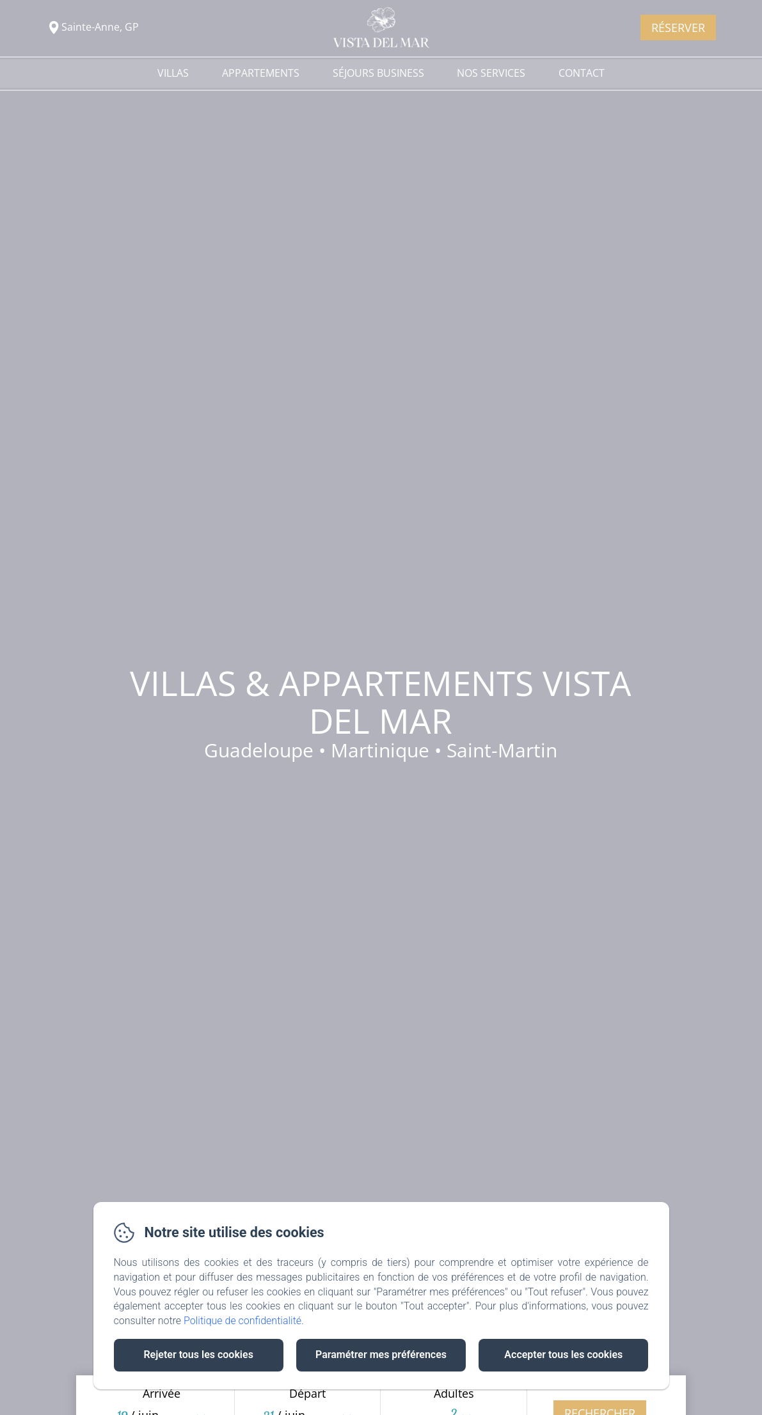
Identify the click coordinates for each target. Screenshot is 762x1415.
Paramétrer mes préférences (381, 1354)
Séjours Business (378, 73)
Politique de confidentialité (242, 1321)
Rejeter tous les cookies (198, 1354)
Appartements (260, 73)
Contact (582, 73)
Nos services (491, 73)
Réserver (678, 27)
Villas (173, 73)
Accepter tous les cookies (563, 1354)
